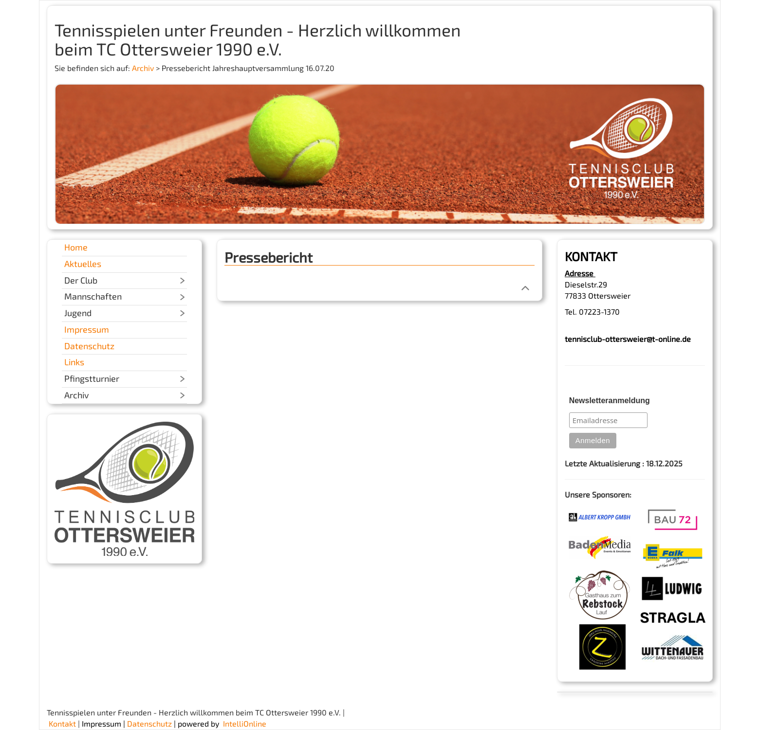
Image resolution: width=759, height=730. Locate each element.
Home (76, 247)
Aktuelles (82, 263)
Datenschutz (89, 345)
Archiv (143, 67)
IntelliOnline (244, 723)
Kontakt (62, 723)
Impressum (86, 329)
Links (74, 361)
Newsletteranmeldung (609, 400)
